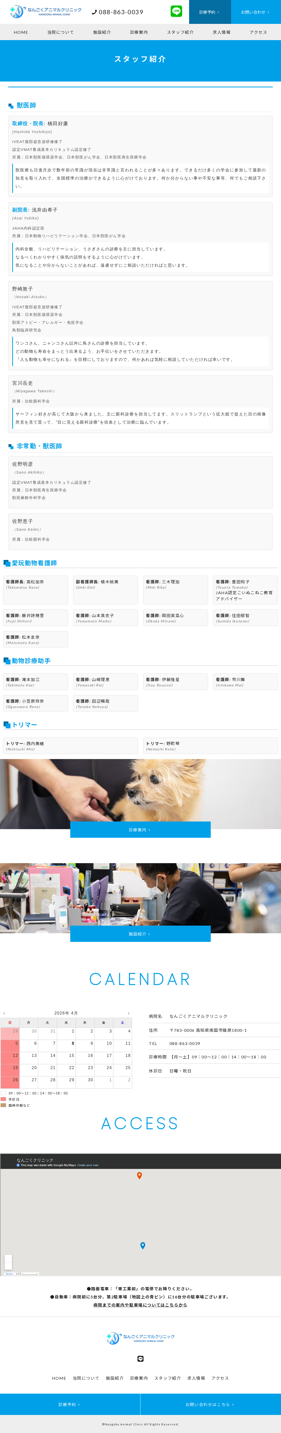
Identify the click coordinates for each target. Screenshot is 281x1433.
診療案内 (139, 32)
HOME (21, 32)
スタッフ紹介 (180, 32)
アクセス (258, 32)
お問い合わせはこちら (211, 1404)
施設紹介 (102, 32)
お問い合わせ (256, 12)
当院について (60, 32)
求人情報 (222, 32)
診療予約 (210, 12)
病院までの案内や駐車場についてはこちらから (140, 1304)
